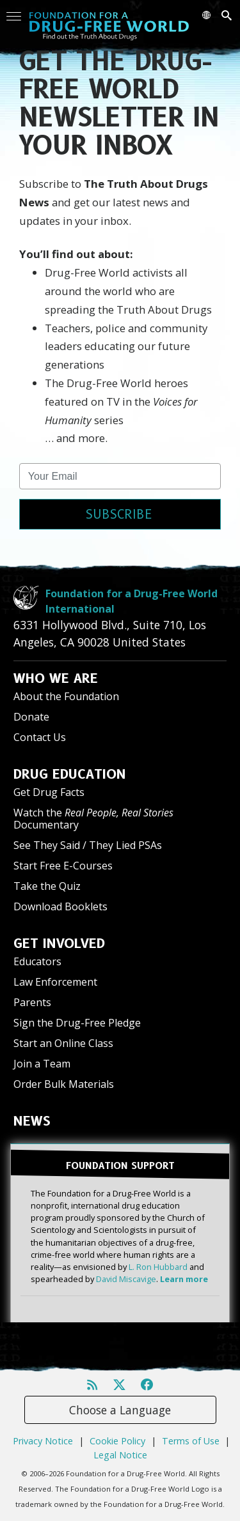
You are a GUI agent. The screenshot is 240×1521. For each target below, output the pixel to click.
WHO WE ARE (55, 678)
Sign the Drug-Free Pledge (77, 1023)
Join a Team (41, 1064)
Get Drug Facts (48, 792)
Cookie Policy (117, 1441)
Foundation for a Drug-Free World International (131, 601)
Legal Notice (120, 1455)
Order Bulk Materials (63, 1084)
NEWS (32, 1121)
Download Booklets (60, 906)
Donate (31, 717)
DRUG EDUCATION (69, 774)
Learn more (184, 1279)
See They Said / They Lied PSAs (87, 845)
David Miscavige (126, 1279)
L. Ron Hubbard (158, 1267)
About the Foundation (66, 696)
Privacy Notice (43, 1441)
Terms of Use (191, 1441)
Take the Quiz (47, 886)
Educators (37, 961)
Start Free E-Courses (63, 866)
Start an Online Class (63, 1043)
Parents (32, 1002)
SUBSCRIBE (119, 514)
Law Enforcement (55, 982)
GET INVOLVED (59, 943)
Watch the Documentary (93, 819)
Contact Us (39, 737)
